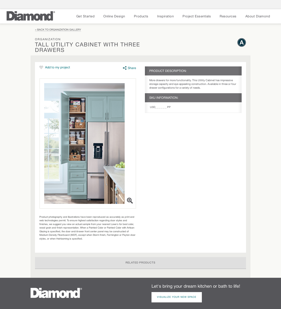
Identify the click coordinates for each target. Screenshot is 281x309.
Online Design (114, 16)
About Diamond (257, 16)
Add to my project (57, 67)
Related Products (140, 262)
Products (141, 16)
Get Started (85, 16)
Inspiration (165, 16)
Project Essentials (196, 16)
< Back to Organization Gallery (58, 30)
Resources (228, 16)
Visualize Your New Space (176, 297)
